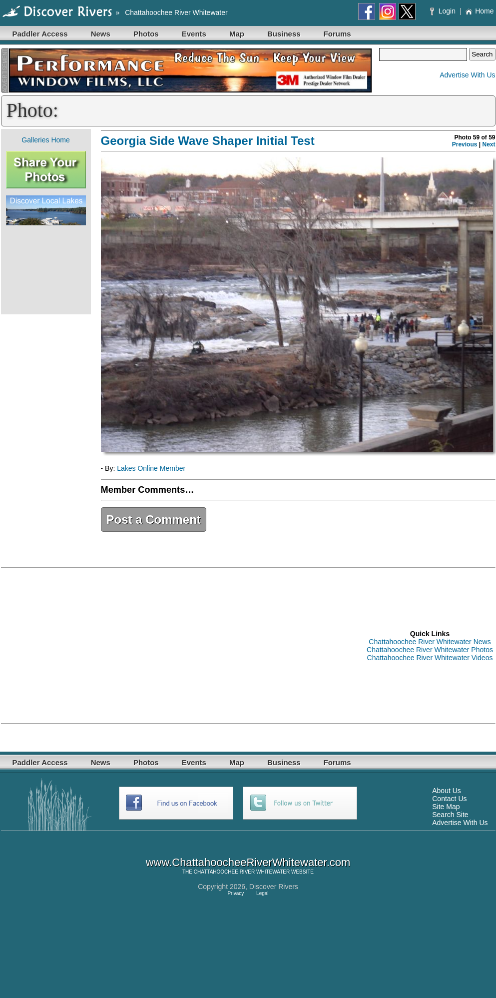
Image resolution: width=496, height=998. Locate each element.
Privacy (235, 893)
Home (479, 11)
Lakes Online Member (151, 468)
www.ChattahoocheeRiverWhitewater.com (248, 862)
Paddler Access (40, 33)
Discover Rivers (273, 887)
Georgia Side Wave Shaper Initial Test (208, 140)
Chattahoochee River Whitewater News (430, 642)
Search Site (450, 815)
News (100, 33)
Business (284, 33)
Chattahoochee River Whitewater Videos (430, 658)
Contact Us (449, 799)
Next (488, 144)
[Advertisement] (46, 269)
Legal (262, 893)
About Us (446, 791)
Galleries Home (45, 140)
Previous (465, 144)
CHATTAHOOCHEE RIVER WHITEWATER (242, 872)
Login (444, 11)
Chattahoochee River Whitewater (176, 12)
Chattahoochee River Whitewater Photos (430, 650)
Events (194, 33)
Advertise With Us (467, 75)
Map (236, 33)
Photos (146, 33)
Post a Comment (153, 519)
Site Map (446, 807)
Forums (337, 33)
